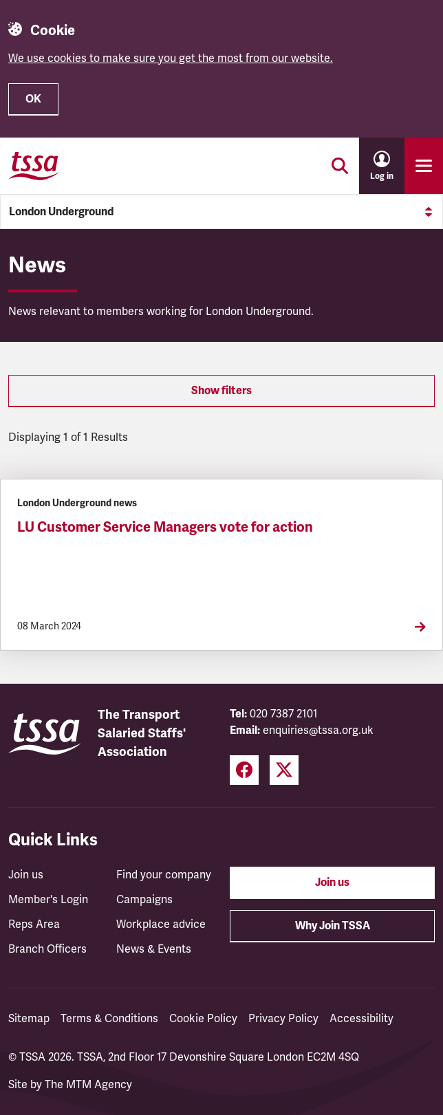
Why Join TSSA (332, 926)
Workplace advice (161, 924)
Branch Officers (47, 949)
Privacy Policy (283, 1019)
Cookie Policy (203, 1019)
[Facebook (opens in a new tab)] (244, 770)
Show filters (221, 391)
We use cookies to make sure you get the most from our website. (170, 58)
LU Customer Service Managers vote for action (165, 527)
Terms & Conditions (109, 1019)
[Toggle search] (340, 166)
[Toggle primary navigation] (423, 166)
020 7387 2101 (284, 714)
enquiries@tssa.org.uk (318, 730)
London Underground (221, 212)
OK (33, 99)
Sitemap (29, 1019)
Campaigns (144, 900)
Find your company (163, 875)
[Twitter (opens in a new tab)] (284, 770)
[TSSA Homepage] (33, 165)
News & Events (153, 949)
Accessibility (361, 1019)
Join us (25, 875)
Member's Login (48, 900)
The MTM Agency (88, 1085)
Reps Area (34, 924)
